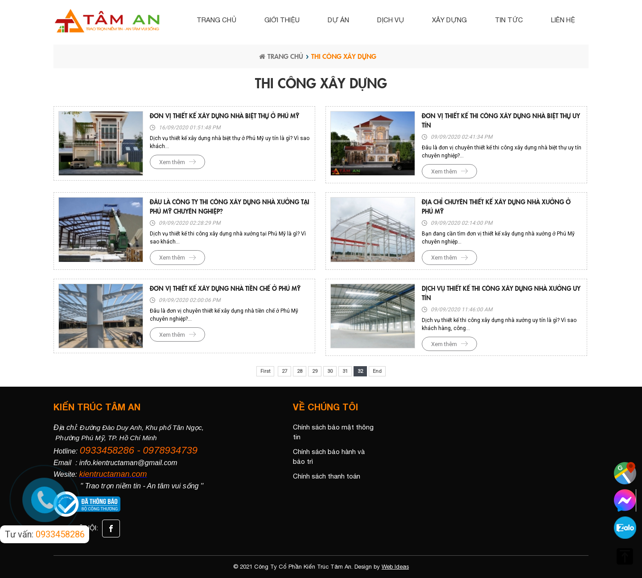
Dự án (338, 20)
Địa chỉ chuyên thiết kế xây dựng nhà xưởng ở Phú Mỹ (496, 206)
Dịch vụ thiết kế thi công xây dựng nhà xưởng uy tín (501, 293)
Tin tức (509, 20)
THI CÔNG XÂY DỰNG (343, 56)
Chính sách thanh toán (326, 476)
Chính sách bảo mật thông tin (333, 432)
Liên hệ (563, 20)
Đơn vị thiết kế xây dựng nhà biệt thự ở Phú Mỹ (224, 115)
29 (314, 371)
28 (299, 371)
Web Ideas (395, 566)
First (265, 371)
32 (360, 371)
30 (330, 371)
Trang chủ (216, 20)
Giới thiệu (282, 20)
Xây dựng (449, 20)
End (377, 371)
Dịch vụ (390, 20)
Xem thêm (172, 162)
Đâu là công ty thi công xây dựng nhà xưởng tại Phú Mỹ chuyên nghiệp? (229, 206)
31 (345, 371)
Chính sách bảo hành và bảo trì (329, 457)
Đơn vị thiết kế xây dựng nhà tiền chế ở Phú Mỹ (225, 288)
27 (284, 371)
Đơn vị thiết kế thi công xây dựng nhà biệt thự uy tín (501, 120)
